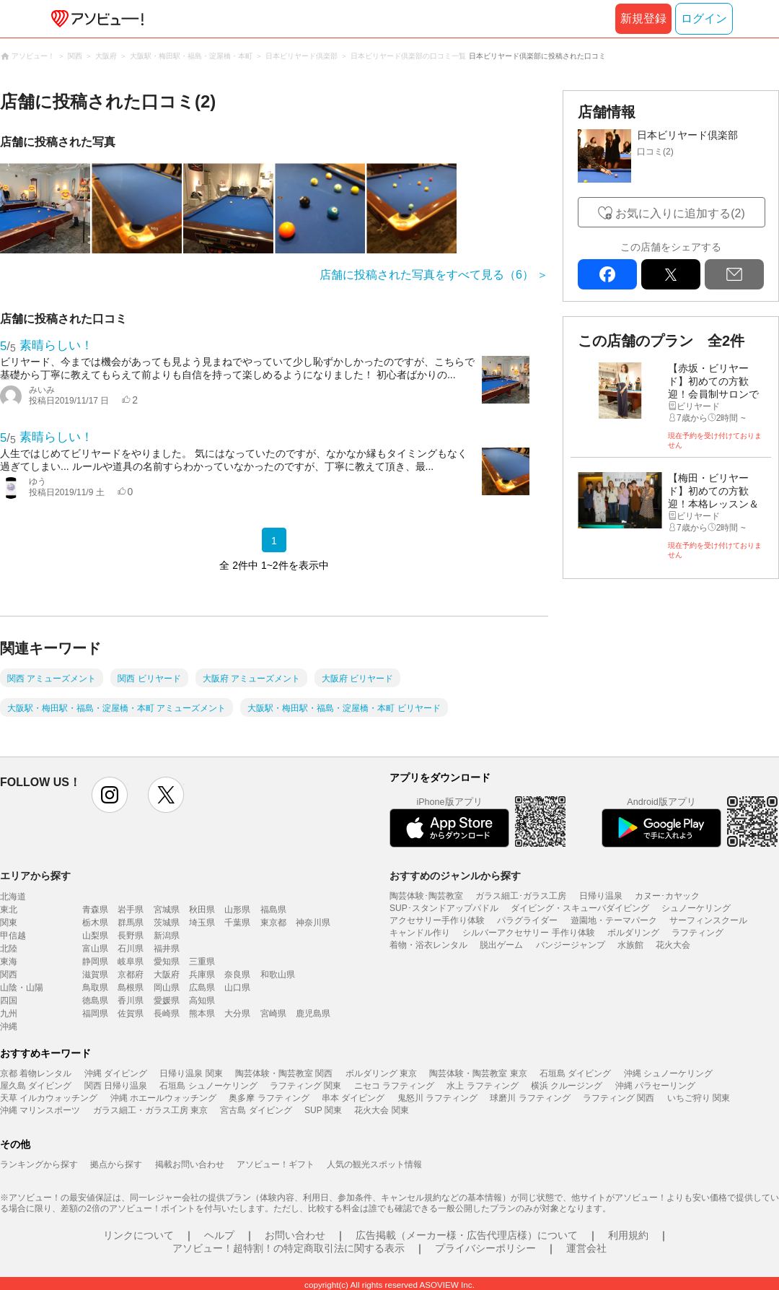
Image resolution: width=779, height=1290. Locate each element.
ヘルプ (219, 1235)
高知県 (202, 1000)
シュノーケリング (696, 908)
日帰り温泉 (600, 896)
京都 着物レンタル (35, 1073)
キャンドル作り (420, 933)
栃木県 (95, 923)
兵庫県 (202, 974)
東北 (8, 910)
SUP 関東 (323, 1110)
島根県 (131, 987)
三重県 (202, 961)
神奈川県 (313, 923)
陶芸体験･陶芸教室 (426, 896)
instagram (110, 795)
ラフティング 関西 (618, 1098)
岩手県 (131, 910)
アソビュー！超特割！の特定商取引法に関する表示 (288, 1248)
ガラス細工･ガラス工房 (520, 896)
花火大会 (673, 945)
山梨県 (95, 936)
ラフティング (697, 933)
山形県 (237, 910)
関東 (8, 923)
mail (734, 274)
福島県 (273, 910)
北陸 (8, 948)
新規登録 (643, 18)
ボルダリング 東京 (381, 1073)
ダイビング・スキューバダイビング (580, 908)
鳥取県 (95, 987)
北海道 (13, 897)
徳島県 (95, 1000)
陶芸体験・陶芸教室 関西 (284, 1073)
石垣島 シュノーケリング (208, 1086)
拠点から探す (116, 1164)
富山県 (95, 948)
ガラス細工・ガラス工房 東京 (150, 1110)
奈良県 (237, 974)
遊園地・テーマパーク (614, 920)
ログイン (704, 18)
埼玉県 (202, 923)
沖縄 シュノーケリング (668, 1073)
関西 (8, 974)
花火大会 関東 (381, 1110)
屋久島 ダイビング (35, 1086)
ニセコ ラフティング (394, 1086)
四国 (8, 1000)
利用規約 (628, 1235)
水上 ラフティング (482, 1086)
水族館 (630, 945)
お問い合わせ (295, 1235)
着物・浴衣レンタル (428, 945)
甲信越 (13, 936)
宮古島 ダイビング (255, 1110)
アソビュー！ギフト (275, 1164)
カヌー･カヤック (667, 896)
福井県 (167, 948)
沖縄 (8, 1026)
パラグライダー (527, 920)
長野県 (131, 936)
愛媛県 (167, 1000)
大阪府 (167, 974)
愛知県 (167, 961)
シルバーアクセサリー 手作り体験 (528, 933)
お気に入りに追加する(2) (680, 213)
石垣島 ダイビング (575, 1073)
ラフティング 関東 (305, 1086)
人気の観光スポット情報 (374, 1164)
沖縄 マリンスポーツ (40, 1110)
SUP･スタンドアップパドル (444, 908)
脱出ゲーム (501, 945)
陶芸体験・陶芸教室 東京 (478, 1073)
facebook (607, 274)
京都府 (131, 974)
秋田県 (202, 910)
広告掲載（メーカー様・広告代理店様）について (467, 1235)
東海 (8, 961)
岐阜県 (131, 961)
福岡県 (95, 1013)
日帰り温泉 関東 (190, 1073)
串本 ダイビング (353, 1098)
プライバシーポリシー (485, 1248)
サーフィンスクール (708, 920)
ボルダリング (633, 933)
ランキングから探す (39, 1164)
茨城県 (167, 923)
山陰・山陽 (21, 987)
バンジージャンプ (570, 945)
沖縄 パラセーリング (655, 1086)
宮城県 (167, 910)
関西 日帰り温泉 (115, 1086)
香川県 (131, 1000)
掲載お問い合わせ (189, 1164)
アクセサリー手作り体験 (437, 920)
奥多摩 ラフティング (269, 1098)
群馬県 (131, 923)
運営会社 (586, 1248)
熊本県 (202, 1013)
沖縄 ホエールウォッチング (163, 1098)
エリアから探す (35, 875)
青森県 (95, 910)
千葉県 (237, 923)
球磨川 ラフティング (530, 1098)
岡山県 (167, 987)
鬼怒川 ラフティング (437, 1098)
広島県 (202, 987)
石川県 (131, 948)
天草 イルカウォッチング (48, 1098)
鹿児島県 (313, 1013)
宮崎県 (273, 1013)
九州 (8, 1013)
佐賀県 (131, 1013)
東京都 (273, 923)
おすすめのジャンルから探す (455, 875)
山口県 (237, 987)
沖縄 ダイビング (115, 1073)
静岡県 (95, 961)
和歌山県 (277, 974)
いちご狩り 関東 (698, 1098)
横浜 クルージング (566, 1086)
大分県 (237, 1013)
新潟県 (167, 936)
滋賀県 (95, 974)
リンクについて (138, 1235)
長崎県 (167, 1013)
